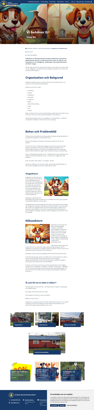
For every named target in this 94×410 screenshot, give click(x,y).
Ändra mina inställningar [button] (72, 405)
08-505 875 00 (15, 400)
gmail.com (30, 303)
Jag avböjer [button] (62, 405)
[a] (26, 303)
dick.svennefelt (63, 302)
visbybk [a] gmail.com (39, 302)
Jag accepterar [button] (54, 405)
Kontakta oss (15, 403)
